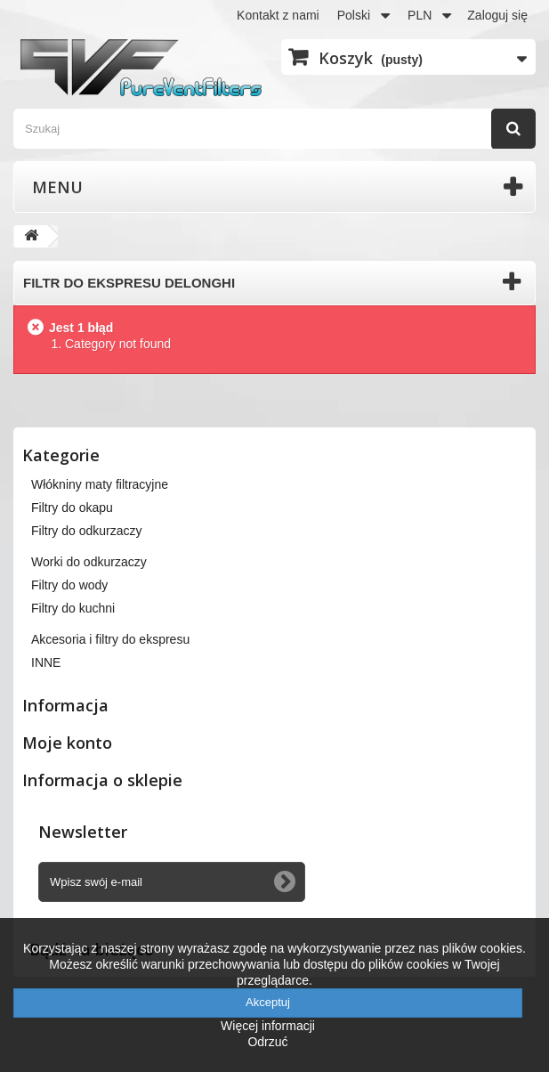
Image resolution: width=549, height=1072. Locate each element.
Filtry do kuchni (73, 608)
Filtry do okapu (72, 507)
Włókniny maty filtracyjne (99, 484)
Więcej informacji (268, 1026)
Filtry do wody (69, 585)
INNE (46, 662)
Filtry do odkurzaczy (86, 531)
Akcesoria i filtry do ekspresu (110, 639)
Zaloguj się (497, 15)
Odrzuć (267, 1042)
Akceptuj (268, 1002)
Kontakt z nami (278, 15)
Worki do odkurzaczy (89, 562)
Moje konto (67, 742)
